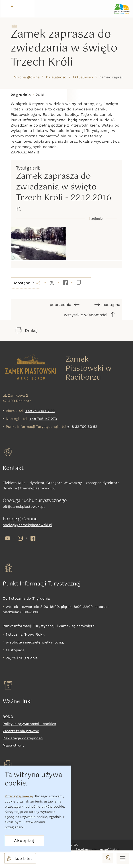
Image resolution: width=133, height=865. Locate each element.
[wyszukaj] (107, 858)
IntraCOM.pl (109, 850)
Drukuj (27, 330)
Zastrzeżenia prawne (21, 731)
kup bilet (19, 858)
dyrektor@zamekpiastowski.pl (29, 488)
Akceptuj (24, 840)
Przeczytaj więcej (19, 796)
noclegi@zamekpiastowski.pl (27, 525)
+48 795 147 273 (43, 419)
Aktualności (82, 77)
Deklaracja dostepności (23, 738)
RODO (8, 716)
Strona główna (27, 77)
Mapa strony (13, 745)
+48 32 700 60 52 (82, 426)
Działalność (56, 77)
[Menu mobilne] (123, 858)
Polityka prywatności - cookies (29, 724)
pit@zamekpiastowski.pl (24, 506)
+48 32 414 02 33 (40, 411)
